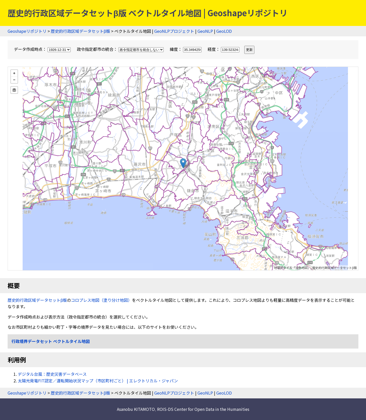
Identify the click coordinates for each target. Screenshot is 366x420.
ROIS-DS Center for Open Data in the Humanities (203, 409)
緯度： (186, 49)
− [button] (14, 80)
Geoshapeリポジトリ (27, 31)
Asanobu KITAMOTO (136, 409)
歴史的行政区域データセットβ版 (80, 31)
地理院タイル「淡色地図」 (292, 267)
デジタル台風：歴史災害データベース (52, 374)
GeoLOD (224, 31)
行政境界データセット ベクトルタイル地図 (50, 341)
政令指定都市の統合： (121, 49)
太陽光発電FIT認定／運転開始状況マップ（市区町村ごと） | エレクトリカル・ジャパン (98, 381)
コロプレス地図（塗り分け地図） (101, 300)
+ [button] (14, 73)
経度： (224, 49)
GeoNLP (205, 31)
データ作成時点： (43, 49)
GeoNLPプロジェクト (174, 31)
